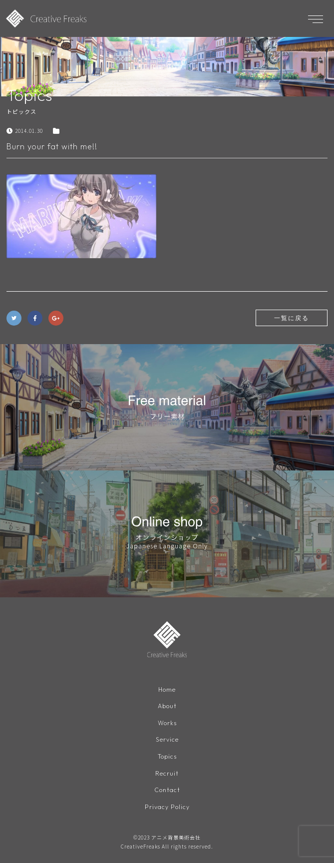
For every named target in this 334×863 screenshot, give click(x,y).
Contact (167, 790)
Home (167, 689)
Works (167, 723)
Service (167, 739)
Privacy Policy (167, 807)
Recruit (167, 773)
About (167, 706)
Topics (167, 756)
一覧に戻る (291, 318)
